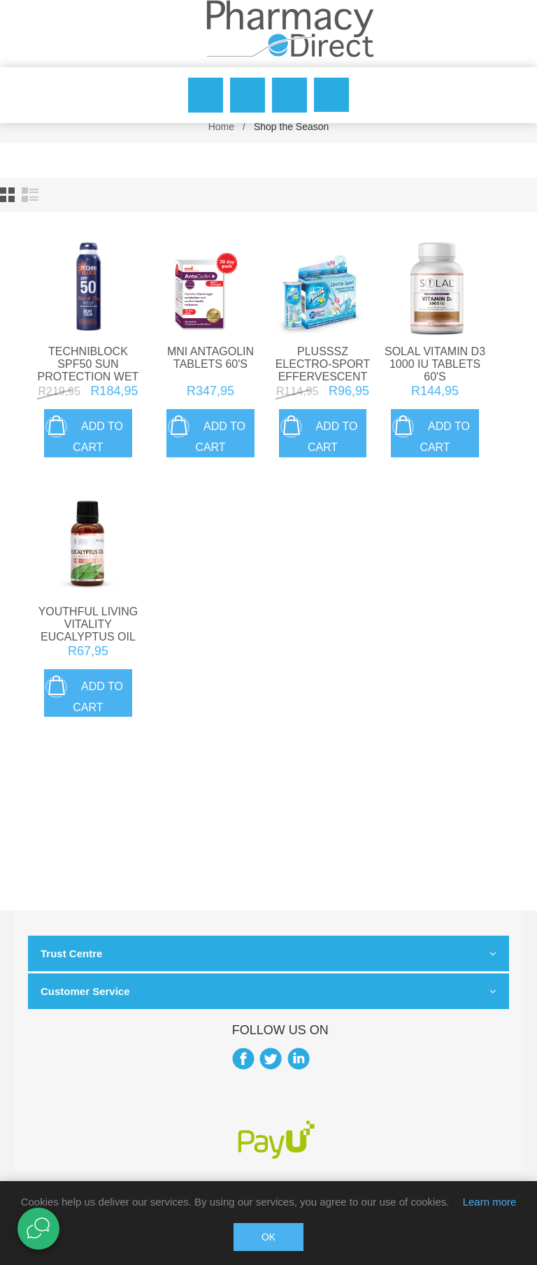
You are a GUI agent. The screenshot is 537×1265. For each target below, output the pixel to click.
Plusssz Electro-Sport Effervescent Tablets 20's (323, 370)
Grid (7, 195)
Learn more (490, 1202)
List (30, 195)
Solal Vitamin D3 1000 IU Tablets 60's (435, 364)
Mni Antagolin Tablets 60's (210, 357)
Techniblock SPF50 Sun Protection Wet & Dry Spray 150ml (87, 376)
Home (221, 126)
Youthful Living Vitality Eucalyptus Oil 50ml (88, 630)
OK (268, 1237)
